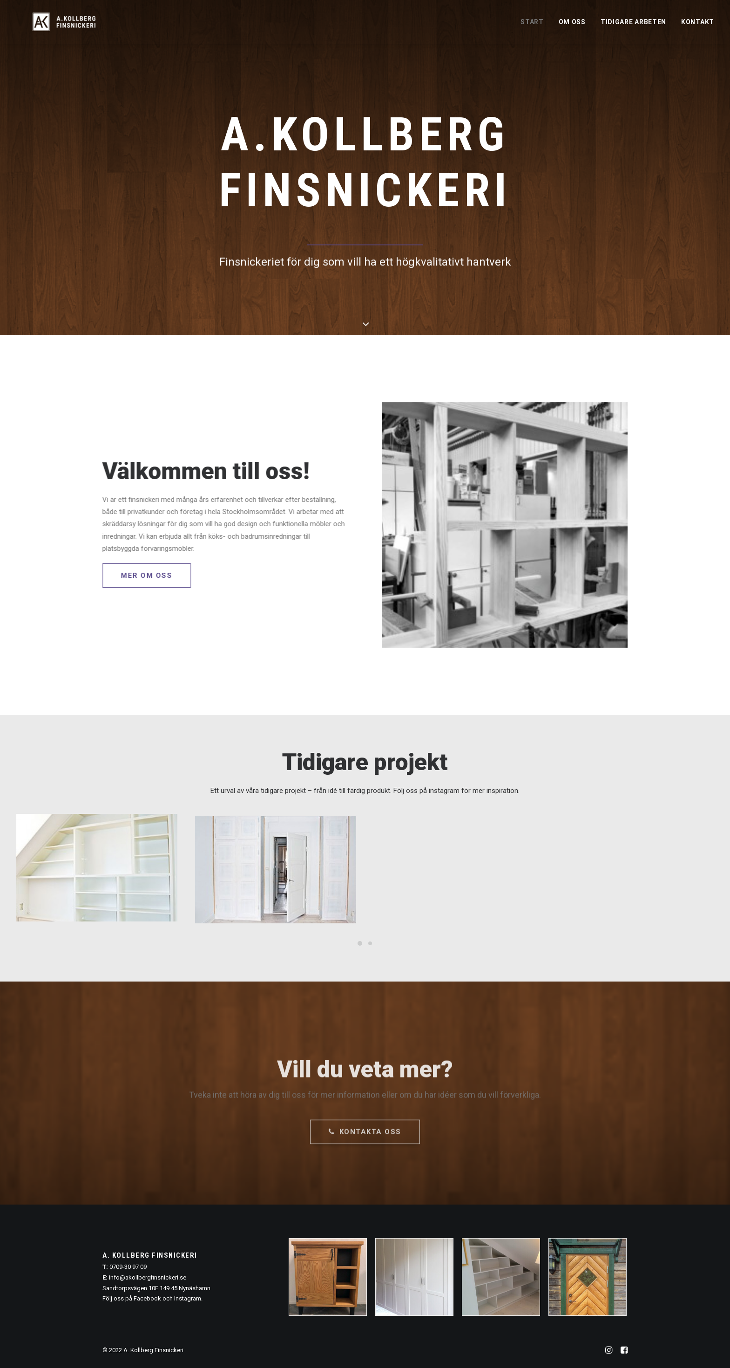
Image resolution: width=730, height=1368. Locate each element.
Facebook (147, 1298)
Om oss (572, 28)
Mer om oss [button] (129, 575)
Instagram (187, 1298)
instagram (444, 790)
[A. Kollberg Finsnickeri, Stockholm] (67, 28)
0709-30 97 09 (128, 1266)
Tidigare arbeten (633, 28)
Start (532, 28)
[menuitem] (535, 27)
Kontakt (697, 28)
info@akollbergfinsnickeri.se (147, 1277)
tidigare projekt (283, 790)
